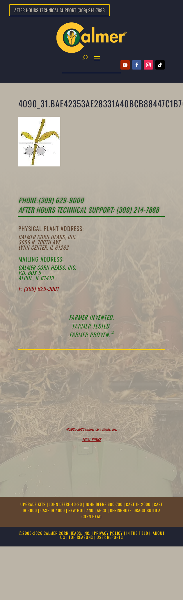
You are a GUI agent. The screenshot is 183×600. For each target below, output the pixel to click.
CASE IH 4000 (53, 510)
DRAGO (139, 510)
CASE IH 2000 (139, 504)
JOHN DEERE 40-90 (66, 504)
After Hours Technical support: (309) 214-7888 (88, 210)
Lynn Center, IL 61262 (43, 247)
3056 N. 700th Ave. (39, 242)
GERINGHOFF (121, 510)
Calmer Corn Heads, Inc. (47, 237)
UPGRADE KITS (33, 504)
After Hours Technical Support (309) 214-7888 (59, 10)
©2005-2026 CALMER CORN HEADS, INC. (54, 533)
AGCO (102, 510)
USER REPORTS (110, 537)
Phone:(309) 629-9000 (51, 200)
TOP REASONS (81, 537)
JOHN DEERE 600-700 (105, 504)
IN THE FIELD (137, 533)
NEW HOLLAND (81, 510)
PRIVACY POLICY (108, 533)
